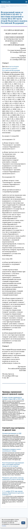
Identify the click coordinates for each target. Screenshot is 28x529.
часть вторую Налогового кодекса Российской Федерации (11, 68)
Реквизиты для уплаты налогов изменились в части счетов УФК (13, 478)
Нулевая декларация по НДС (11, 433)
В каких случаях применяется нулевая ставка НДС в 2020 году (13, 398)
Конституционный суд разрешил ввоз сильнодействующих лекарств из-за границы (13, 464)
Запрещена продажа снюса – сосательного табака (12, 450)
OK (23, 522)
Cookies (4, 526)
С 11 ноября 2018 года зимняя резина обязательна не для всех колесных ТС (13, 492)
